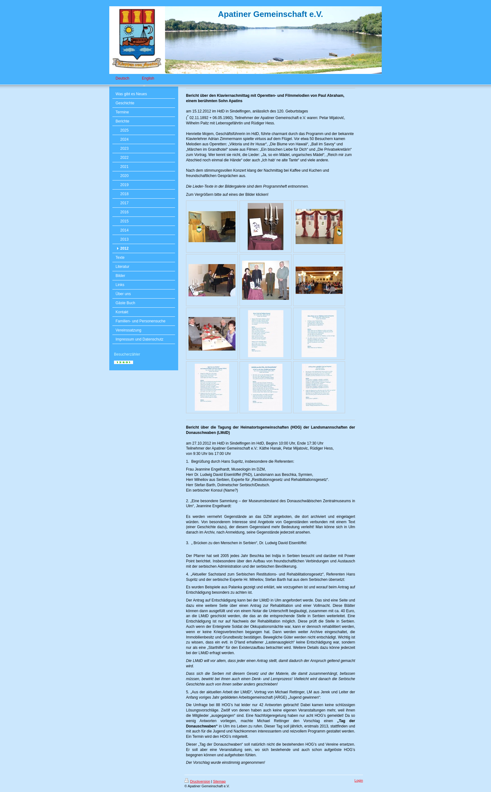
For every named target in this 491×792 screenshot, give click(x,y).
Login (358, 780)
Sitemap (219, 781)
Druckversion (197, 781)
